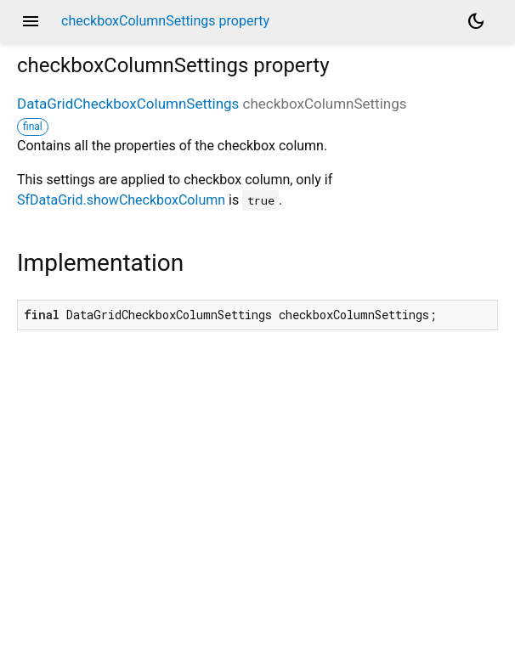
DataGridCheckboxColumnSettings (128, 103)
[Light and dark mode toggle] (476, 21)
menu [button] (30, 21)
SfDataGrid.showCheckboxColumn (121, 200)
